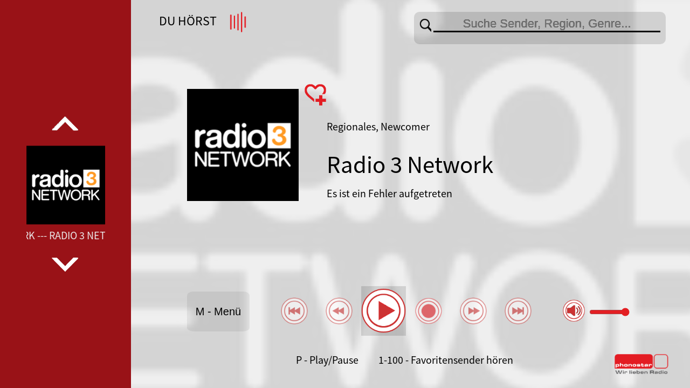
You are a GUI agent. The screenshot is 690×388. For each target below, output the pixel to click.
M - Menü (218, 311)
